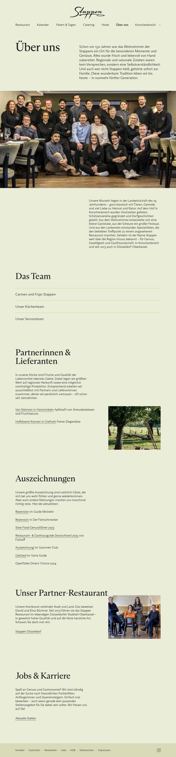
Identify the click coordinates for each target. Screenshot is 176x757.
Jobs (63, 750)
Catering (88, 25)
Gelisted (20, 555)
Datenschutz (87, 750)
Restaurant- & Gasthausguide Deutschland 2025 (46, 535)
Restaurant (22, 25)
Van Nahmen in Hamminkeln (34, 409)
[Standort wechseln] (160, 25)
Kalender (43, 25)
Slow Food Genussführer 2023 (34, 527)
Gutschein (34, 750)
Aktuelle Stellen (25, 718)
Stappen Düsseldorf (28, 631)
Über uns (122, 25)
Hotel (105, 25)
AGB (72, 750)
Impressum (104, 750)
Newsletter (50, 750)
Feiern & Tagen (66, 25)
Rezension (22, 511)
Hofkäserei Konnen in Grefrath (35, 421)
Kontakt (19, 750)
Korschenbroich (145, 25)
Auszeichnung (24, 547)
